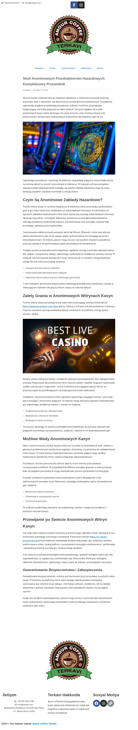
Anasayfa (39, 68)
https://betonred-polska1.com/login (40, 306)
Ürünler (52, 68)
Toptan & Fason (68, 68)
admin (28, 90)
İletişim (100, 68)
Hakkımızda (86, 68)
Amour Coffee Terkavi (44, 723)
